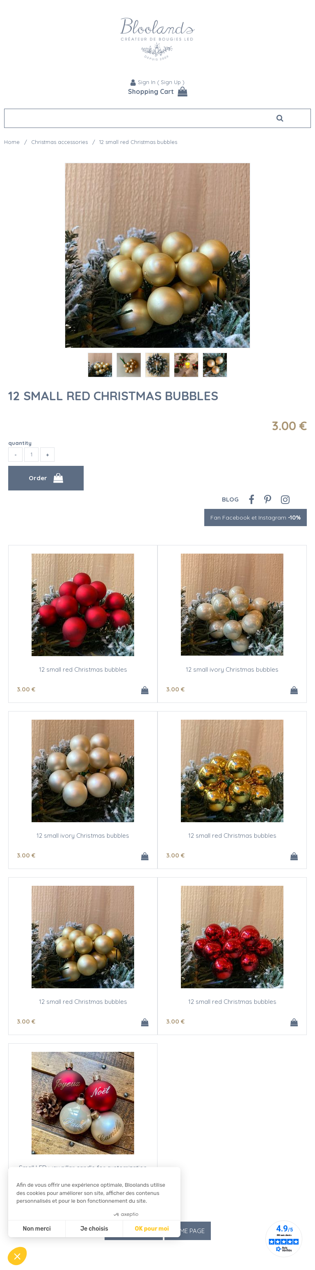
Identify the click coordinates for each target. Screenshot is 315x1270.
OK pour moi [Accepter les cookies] (152, 1228)
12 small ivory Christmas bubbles (232, 669)
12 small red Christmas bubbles (113, 396)
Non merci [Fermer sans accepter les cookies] (36, 1228)
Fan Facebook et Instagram (255, 517)
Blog (230, 499)
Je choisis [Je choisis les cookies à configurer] (94, 1228)
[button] (17, 1256)
